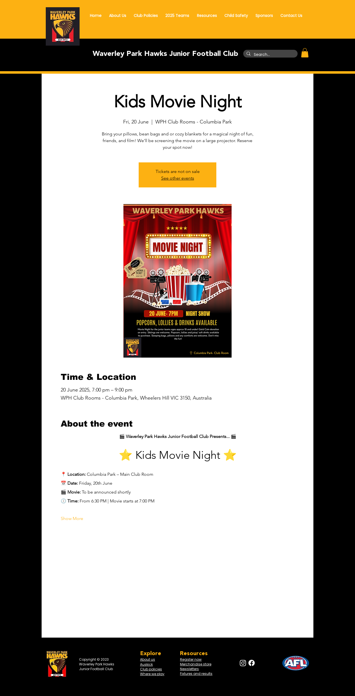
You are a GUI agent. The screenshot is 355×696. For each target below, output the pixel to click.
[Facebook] (251, 663)
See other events (177, 178)
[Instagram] (243, 663)
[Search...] (270, 55)
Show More (72, 518)
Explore (150, 653)
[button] (305, 52)
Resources (194, 653)
